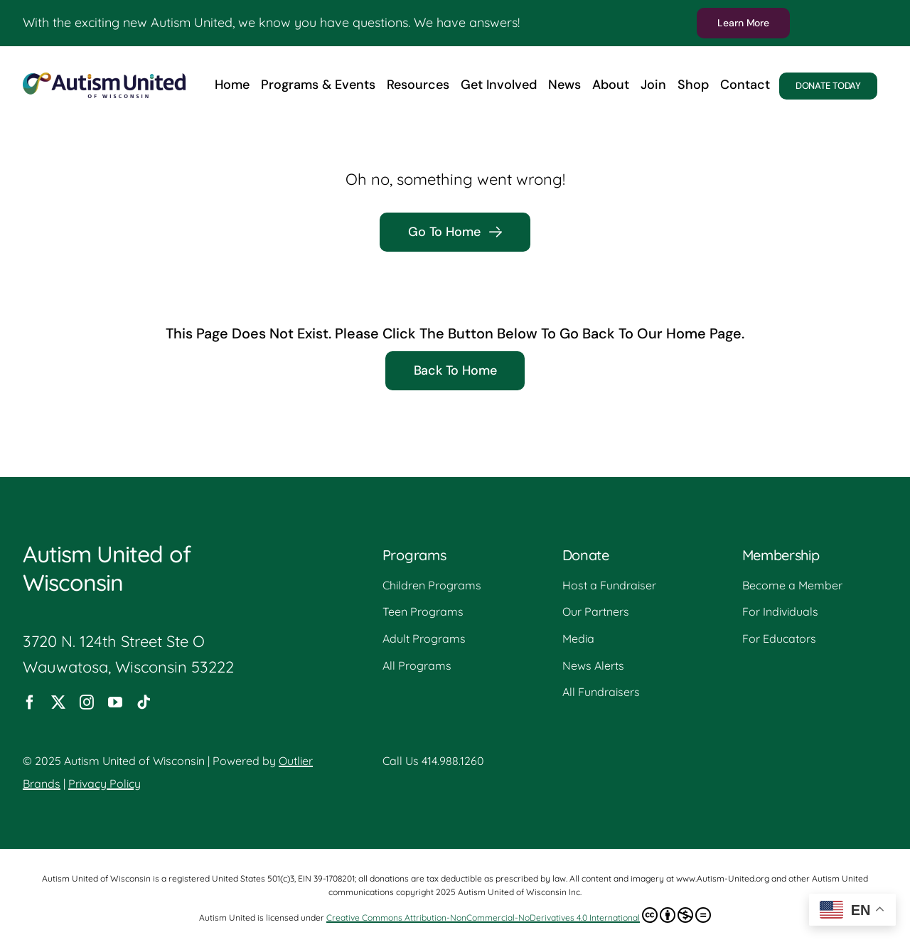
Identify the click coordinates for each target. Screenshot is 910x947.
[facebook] (30, 702)
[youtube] (115, 702)
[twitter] (58, 702)
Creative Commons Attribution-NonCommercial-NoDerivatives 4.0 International (518, 915)
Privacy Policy (104, 783)
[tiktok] (143, 702)
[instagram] (87, 702)
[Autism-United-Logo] (104, 80)
